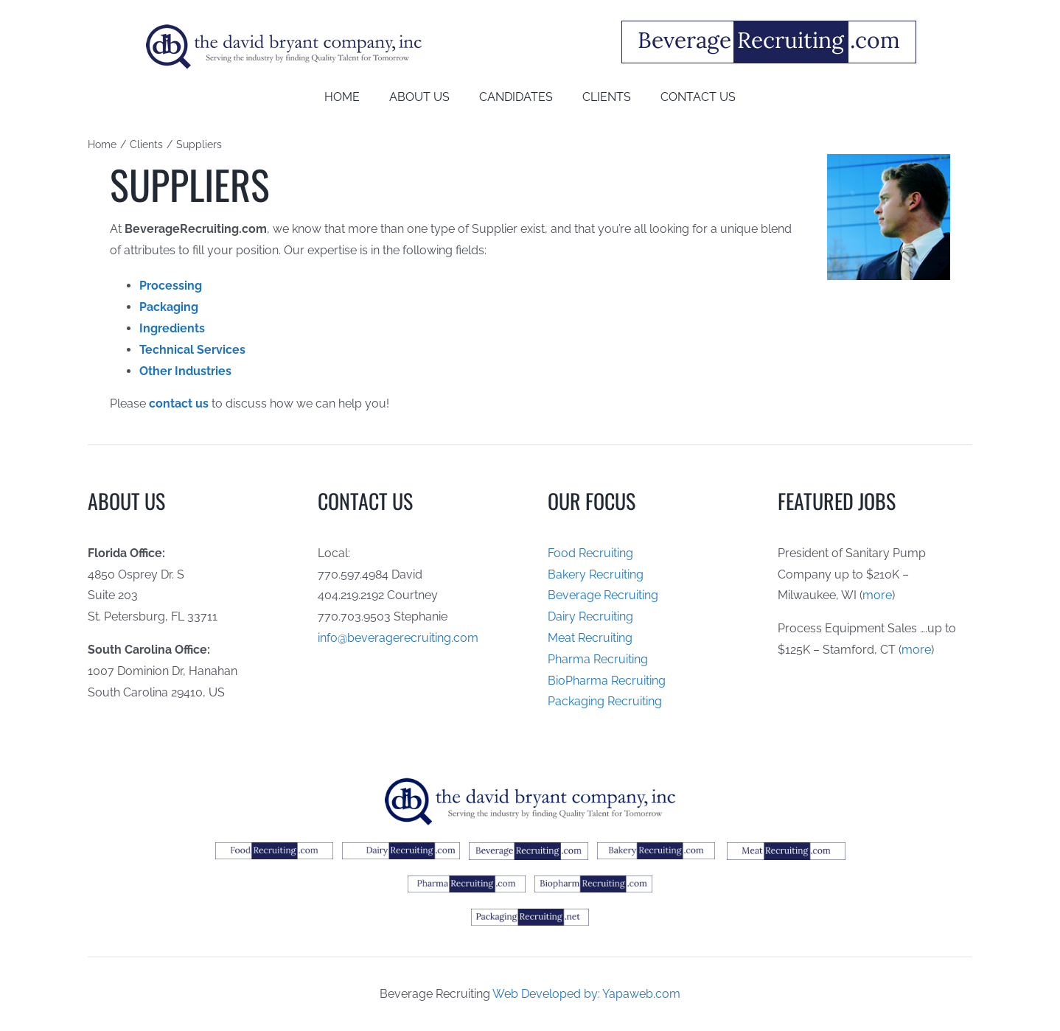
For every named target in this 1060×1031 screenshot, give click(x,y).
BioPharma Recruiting (607, 681)
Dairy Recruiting (590, 616)
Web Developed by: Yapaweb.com (586, 994)
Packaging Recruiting (605, 701)
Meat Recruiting (590, 638)
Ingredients (172, 328)
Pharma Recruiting (598, 659)
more (877, 595)
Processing (170, 286)
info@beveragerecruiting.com (398, 638)
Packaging (168, 307)
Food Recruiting (590, 553)
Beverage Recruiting (603, 595)
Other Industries (185, 371)
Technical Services (192, 350)
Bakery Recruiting (596, 574)
